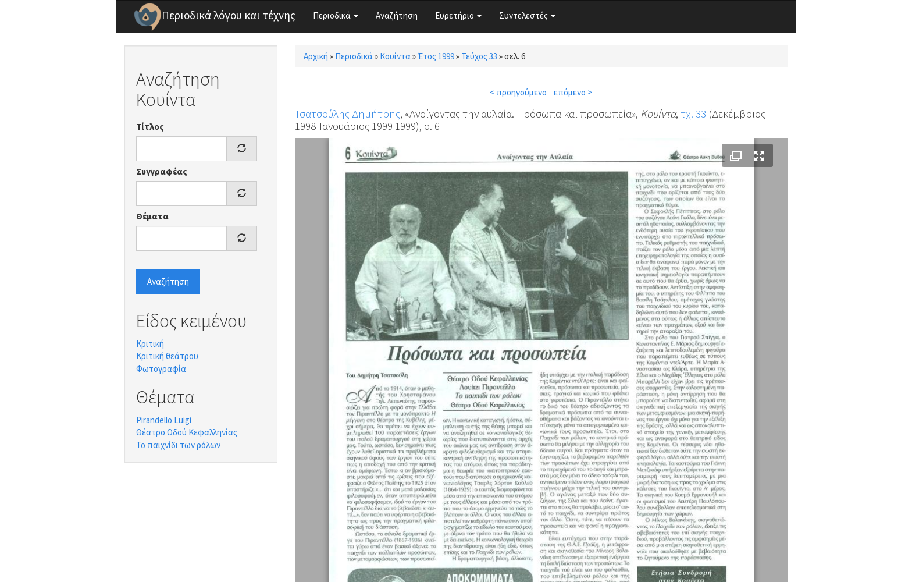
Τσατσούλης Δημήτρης (347, 113)
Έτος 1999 (436, 56)
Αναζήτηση (397, 15)
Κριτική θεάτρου (167, 355)
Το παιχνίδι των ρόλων (178, 444)
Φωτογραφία (161, 368)
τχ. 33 (693, 113)
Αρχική (316, 56)
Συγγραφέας (161, 171)
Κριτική (150, 343)
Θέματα (152, 216)
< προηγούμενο (518, 92)
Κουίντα (395, 56)
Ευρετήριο (458, 15)
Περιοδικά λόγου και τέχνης (228, 15)
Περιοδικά (335, 15)
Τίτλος (150, 126)
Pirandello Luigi (163, 419)
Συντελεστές (527, 15)
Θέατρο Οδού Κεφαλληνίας (186, 432)
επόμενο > (573, 92)
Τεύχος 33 (479, 56)
